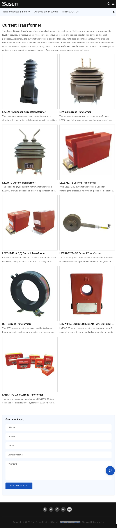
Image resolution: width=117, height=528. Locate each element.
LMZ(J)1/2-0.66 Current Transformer (22, 395)
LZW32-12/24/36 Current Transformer (80, 253)
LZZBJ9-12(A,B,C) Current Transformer (24, 253)
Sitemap (86, 522)
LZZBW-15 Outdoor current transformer (24, 112)
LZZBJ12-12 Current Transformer (77, 183)
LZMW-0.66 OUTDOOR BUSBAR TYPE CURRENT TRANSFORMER (85, 324)
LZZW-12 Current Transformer (18, 183)
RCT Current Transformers (16, 324)
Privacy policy (97, 522)
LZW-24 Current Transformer (75, 112)
